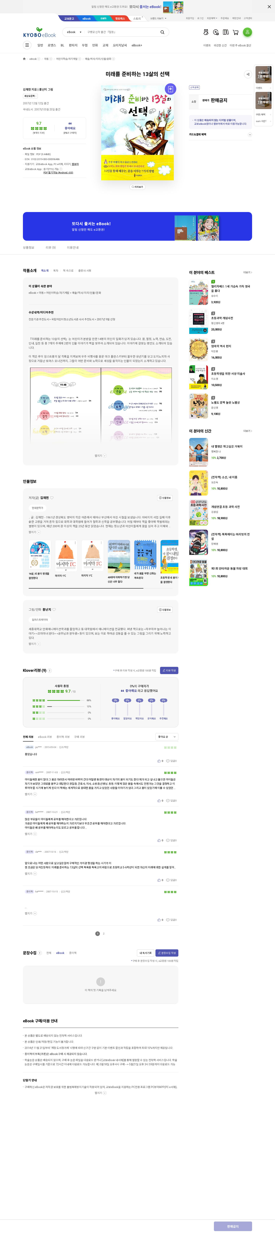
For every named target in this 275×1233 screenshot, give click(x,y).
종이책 (73, 953)
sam (103, 18)
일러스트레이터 (40, 619)
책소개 (45, 270)
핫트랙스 (120, 18)
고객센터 (248, 18)
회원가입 (190, 18)
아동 (46, 58)
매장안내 (236, 18)
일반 (40, 45)
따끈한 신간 (220, 45)
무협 (85, 45)
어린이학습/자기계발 (67, 58)
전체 (48, 953)
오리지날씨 (120, 45)
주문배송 (225, 18)
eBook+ (137, 45)
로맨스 (52, 45)
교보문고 (69, 18)
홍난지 (43, 89)
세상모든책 (29, 96)
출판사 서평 (84, 270)
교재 (105, 45)
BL (62, 45)
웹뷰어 (75, 164)
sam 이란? (261, 121)
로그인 (200, 18)
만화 (95, 45)
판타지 (73, 45)
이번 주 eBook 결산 (240, 45)
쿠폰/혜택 (260, 114)
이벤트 (207, 45)
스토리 (137, 18)
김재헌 (27, 89)
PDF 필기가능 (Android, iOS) (58, 172)
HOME (24, 59)
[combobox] (73, 32)
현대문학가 (37, 508)
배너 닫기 (269, 7)
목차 (55, 270)
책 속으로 (68, 270)
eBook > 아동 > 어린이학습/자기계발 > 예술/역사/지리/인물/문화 (65, 292)
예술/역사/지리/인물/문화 (98, 58)
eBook (86, 18)
